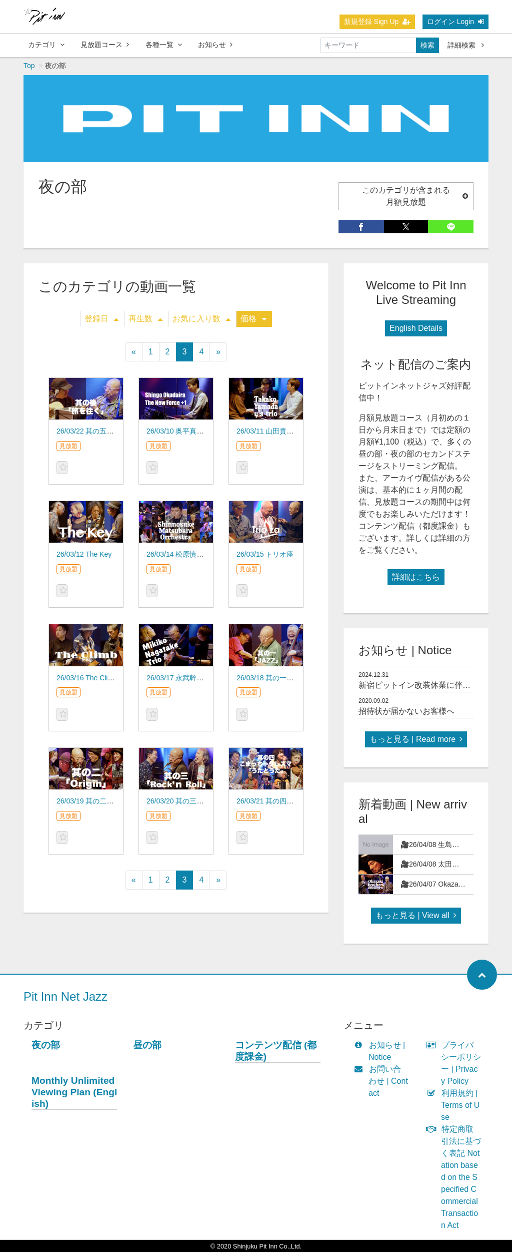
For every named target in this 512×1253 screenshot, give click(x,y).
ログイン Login (455, 22)
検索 (427, 45)
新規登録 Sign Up (377, 22)
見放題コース (104, 45)
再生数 (145, 319)
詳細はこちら (416, 578)
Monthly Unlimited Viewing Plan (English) (74, 1093)
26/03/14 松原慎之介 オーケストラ (200, 555)
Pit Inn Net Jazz (66, 997)
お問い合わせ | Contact (383, 1082)
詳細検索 (466, 45)
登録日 (101, 319)
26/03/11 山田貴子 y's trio (276, 432)
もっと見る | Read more (416, 740)
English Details (416, 329)
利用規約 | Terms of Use (455, 1106)
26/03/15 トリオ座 (265, 555)
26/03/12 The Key (84, 555)
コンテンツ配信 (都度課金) (276, 1052)
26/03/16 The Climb (87, 679)
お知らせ (215, 45)
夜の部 (46, 1046)
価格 (253, 319)
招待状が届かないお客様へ (406, 712)
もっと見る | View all (416, 916)
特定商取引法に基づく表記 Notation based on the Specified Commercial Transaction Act (456, 1178)
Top (29, 67)
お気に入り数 (201, 319)
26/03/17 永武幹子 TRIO (184, 679)
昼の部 (147, 1046)
